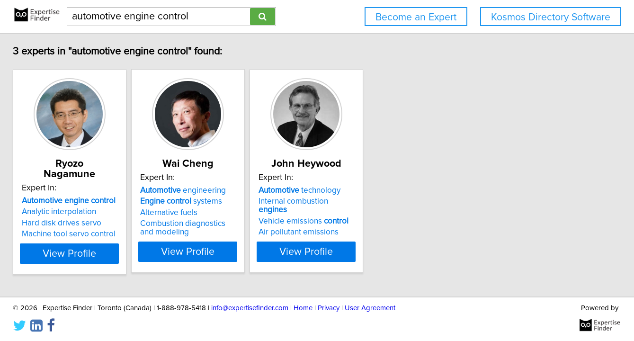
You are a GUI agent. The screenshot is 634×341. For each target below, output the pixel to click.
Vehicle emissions (371, 212)
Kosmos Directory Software (550, 17)
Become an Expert (415, 17)
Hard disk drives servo (82, 212)
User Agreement (370, 306)
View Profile (101, 251)
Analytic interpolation (79, 201)
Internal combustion (376, 201)
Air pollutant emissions (366, 223)
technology (367, 190)
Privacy (328, 306)
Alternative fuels (212, 212)
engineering (227, 190)
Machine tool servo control (89, 223)
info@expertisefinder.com (249, 306)
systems (225, 201)
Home (303, 306)
